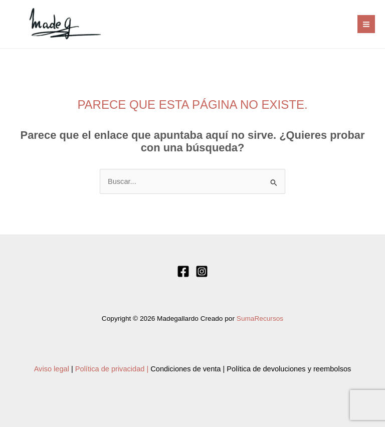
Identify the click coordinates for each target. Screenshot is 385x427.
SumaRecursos (260, 318)
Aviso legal (51, 369)
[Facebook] (183, 271)
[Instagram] (202, 271)
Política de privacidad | (111, 369)
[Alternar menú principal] (366, 24)
